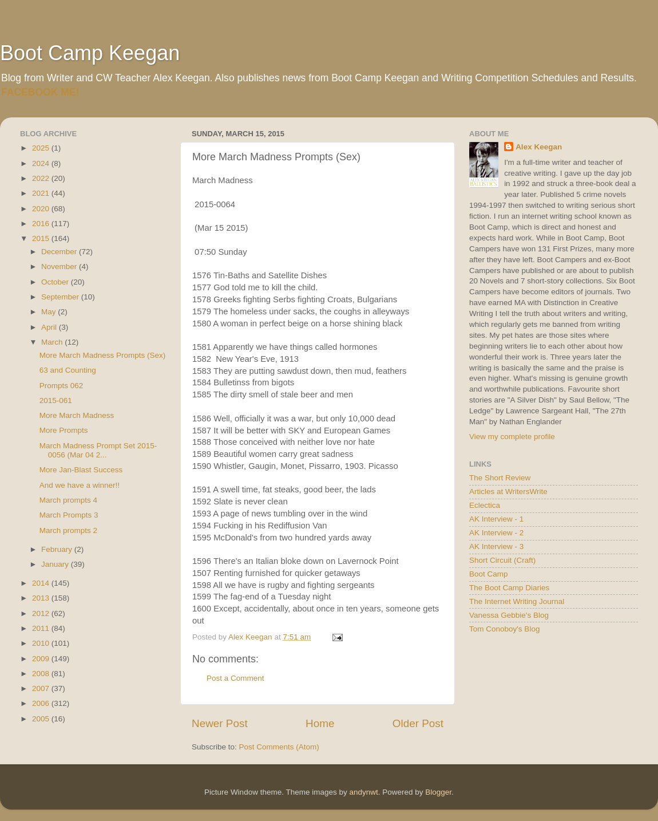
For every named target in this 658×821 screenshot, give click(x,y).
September (61, 297)
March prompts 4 (68, 500)
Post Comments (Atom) (279, 747)
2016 (41, 223)
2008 (41, 673)
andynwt (363, 792)
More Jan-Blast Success (81, 469)
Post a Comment (235, 678)
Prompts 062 (61, 385)
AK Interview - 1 (496, 519)
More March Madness (76, 415)
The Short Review (499, 477)
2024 (41, 163)
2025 (41, 148)
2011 (41, 628)
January (56, 564)
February (57, 549)
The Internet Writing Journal (516, 601)
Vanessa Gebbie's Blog (509, 615)
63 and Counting (67, 370)
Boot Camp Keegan (90, 53)
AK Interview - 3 (496, 546)
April (50, 327)
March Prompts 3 (68, 515)
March (53, 342)
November (60, 266)
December (60, 251)
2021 (41, 193)
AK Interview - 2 (496, 532)
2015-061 (55, 400)
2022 (41, 178)
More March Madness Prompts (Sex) (102, 355)
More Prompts (63, 430)
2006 (41, 703)
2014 (41, 583)
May (49, 311)
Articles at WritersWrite (508, 491)
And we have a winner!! (79, 485)
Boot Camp (488, 574)
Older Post (418, 723)
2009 (41, 658)
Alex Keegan (539, 147)
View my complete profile (512, 436)
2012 (41, 613)
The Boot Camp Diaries (509, 587)
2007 (41, 688)
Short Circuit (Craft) (502, 560)
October (56, 282)
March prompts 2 (68, 530)
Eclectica (484, 505)
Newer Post (220, 723)
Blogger (438, 792)
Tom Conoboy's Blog (504, 629)
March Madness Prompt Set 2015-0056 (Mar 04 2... (98, 450)
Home (320, 723)
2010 (41, 643)
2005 (41, 719)
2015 (41, 238)
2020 (41, 208)
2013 (41, 598)
